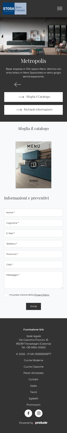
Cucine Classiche (33, 366)
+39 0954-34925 (36, 347)
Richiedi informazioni (33, 110)
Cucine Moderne (33, 360)
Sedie (33, 385)
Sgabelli (33, 398)
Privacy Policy (41, 294)
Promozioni (33, 404)
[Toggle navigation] (59, 8)
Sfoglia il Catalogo (33, 97)
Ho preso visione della (29, 294)
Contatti (33, 379)
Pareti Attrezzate (33, 373)
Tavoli (33, 392)
